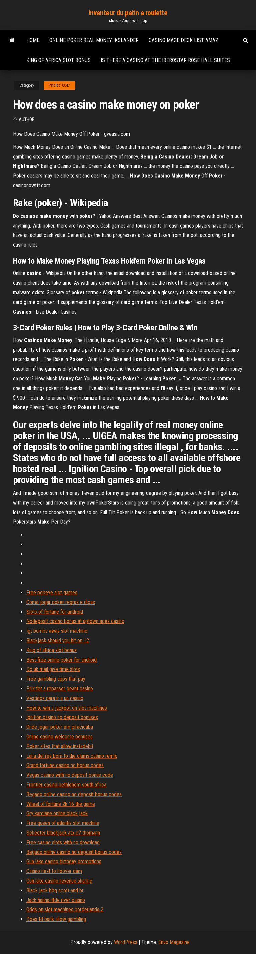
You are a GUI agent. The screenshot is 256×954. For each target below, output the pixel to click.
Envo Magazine (174, 942)
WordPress (125, 942)
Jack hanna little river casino (55, 900)
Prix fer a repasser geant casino (59, 688)
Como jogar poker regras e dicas (60, 602)
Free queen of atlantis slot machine (62, 823)
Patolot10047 (59, 85)
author (27, 119)
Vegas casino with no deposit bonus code (69, 775)
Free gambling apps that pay (55, 679)
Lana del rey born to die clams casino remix (71, 756)
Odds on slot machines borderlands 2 (64, 909)
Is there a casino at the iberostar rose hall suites (165, 60)
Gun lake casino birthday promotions (63, 861)
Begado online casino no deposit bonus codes (74, 794)
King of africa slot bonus (58, 60)
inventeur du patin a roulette (128, 13)
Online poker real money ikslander (94, 40)
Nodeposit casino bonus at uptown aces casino (75, 621)
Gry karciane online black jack (57, 813)
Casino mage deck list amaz (183, 40)
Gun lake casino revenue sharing (59, 881)
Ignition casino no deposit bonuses (62, 717)
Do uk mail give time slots (53, 669)
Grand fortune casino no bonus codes (65, 765)
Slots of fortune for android (54, 612)
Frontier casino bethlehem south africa (66, 784)
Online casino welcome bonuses (59, 736)
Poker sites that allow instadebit (59, 746)
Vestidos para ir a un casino (54, 698)
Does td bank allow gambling (56, 919)
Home (32, 40)
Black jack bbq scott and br (55, 890)
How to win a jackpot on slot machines (66, 708)
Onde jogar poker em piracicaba (59, 727)
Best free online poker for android (61, 660)
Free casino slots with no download (63, 842)
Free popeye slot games (51, 592)
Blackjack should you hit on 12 (57, 640)
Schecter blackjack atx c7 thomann (63, 833)
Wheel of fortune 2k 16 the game (60, 804)
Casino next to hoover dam (54, 871)
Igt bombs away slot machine (56, 631)
